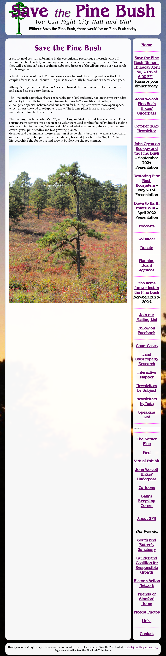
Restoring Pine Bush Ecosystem (146, 181)
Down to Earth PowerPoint (146, 205)
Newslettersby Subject (146, 388)
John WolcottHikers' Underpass (146, 474)
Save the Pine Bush (68, 47)
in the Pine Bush (146, 290)
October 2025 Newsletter (146, 128)
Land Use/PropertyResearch (146, 359)
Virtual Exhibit (146, 461)
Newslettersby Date (146, 401)
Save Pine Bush (83, 11)
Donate (146, 247)
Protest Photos (147, 612)
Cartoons (147, 487)
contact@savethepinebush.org (141, 647)
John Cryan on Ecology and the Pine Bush (147, 148)
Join (143, 314)
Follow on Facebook (146, 330)
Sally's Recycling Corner (146, 501)
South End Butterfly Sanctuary (146, 545)
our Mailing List (146, 317)
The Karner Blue (147, 441)
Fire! (147, 452)
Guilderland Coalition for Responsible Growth (147, 565)
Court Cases (147, 345)
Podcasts (146, 226)
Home (146, 45)
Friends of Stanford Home (146, 599)
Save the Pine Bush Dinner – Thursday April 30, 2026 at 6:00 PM (147, 67)
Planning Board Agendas (146, 265)
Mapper (147, 377)
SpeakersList (146, 414)
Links (146, 620)
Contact (147, 633)
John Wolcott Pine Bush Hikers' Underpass (146, 106)
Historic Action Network (147, 583)
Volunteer (146, 239)
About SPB (146, 518)
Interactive (146, 372)
